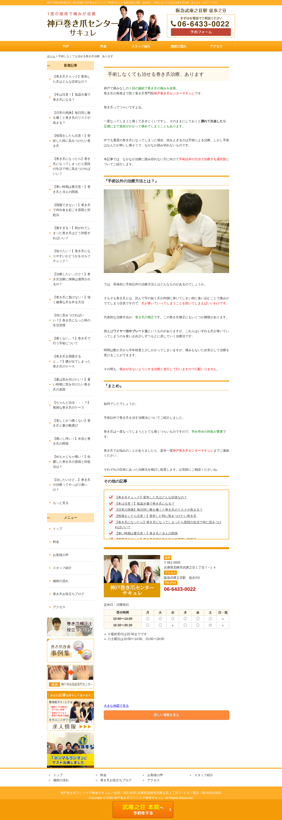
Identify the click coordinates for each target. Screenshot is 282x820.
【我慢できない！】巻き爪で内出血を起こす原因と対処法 (71, 210)
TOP (65, 46)
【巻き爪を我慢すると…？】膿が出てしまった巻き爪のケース (71, 361)
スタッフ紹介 (141, 46)
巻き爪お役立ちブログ (68, 594)
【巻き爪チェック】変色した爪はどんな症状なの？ (151, 497)
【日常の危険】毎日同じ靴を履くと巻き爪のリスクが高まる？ (159, 509)
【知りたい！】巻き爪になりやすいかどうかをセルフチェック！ (71, 256)
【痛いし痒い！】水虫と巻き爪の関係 (71, 441)
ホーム (51, 56)
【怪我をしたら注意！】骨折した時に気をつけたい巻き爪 (155, 516)
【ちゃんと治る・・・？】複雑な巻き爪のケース (71, 405)
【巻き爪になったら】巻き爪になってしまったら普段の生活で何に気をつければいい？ (71, 166)
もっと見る (61, 502)
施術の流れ (178, 46)
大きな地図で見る (116, 705)
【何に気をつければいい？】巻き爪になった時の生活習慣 (71, 320)
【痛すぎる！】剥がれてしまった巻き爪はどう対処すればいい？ (71, 233)
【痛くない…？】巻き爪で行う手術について (71, 341)
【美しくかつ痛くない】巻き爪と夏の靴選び (71, 423)
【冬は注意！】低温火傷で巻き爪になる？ (144, 503)
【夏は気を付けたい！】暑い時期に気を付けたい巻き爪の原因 (71, 384)
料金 (103, 46)
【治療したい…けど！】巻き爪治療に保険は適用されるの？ (71, 279)
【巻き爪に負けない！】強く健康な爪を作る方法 (71, 300)
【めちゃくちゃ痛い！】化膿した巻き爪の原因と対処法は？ (71, 461)
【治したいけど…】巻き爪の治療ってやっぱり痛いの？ (71, 484)
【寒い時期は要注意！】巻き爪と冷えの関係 (146, 533)
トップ (57, 528)
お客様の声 (61, 555)
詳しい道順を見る (166, 715)
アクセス (216, 46)
